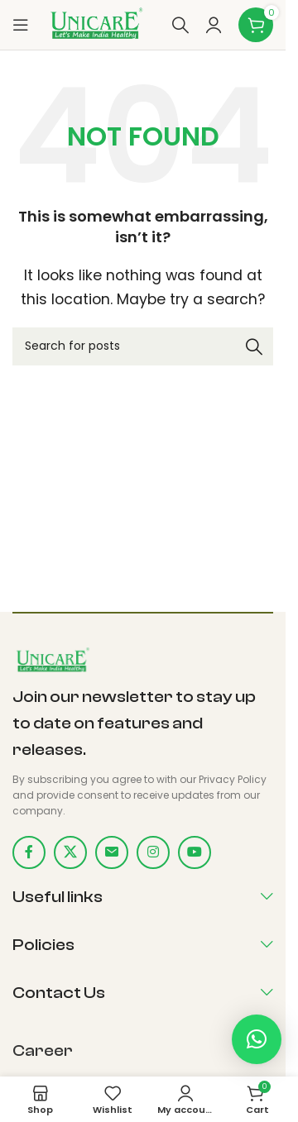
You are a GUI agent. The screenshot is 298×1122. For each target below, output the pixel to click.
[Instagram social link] (153, 852)
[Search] (180, 24)
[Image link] (51, 660)
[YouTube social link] (194, 852)
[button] (256, 1039)
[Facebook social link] (29, 852)
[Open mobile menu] (20, 24)
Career (42, 1050)
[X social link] (70, 852)
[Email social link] (111, 852)
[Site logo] (95, 23)
